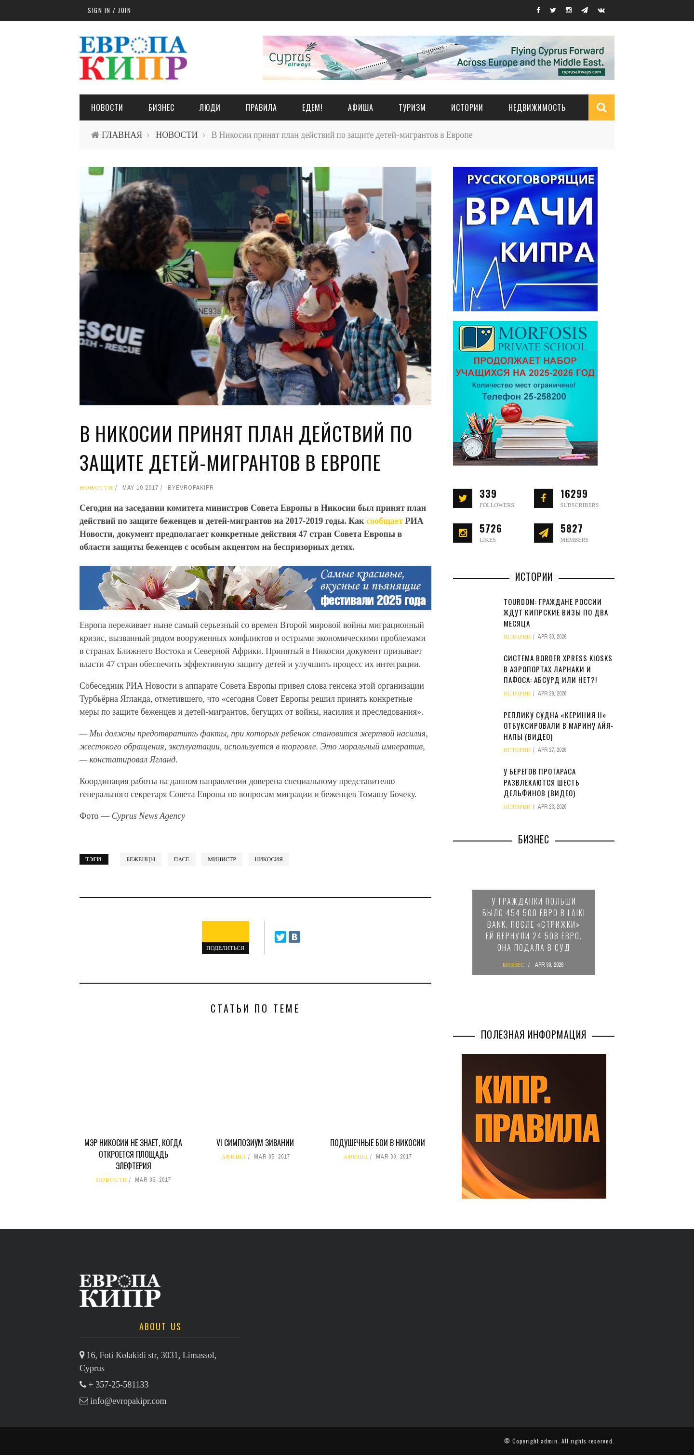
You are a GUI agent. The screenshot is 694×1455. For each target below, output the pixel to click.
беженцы (140, 859)
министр (222, 859)
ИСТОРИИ (467, 107)
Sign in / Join (109, 10)
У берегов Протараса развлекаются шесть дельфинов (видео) (542, 782)
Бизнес (161, 107)
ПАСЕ (181, 859)
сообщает (385, 521)
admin (549, 1441)
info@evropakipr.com (129, 1401)
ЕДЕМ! (312, 107)
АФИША (361, 107)
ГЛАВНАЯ (122, 135)
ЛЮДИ (210, 107)
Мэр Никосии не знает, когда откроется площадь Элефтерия (133, 1154)
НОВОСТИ (107, 107)
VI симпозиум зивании (255, 1142)
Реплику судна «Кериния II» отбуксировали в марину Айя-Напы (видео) (559, 725)
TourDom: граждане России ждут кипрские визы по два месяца (556, 612)
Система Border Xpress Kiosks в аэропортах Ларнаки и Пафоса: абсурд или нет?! (558, 669)
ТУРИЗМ (412, 107)
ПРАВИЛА (261, 107)
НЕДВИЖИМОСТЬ (537, 107)
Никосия (269, 859)
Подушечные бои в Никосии (377, 1142)
